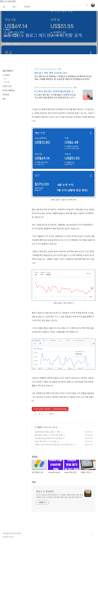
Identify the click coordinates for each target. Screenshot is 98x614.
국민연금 (6, 171)
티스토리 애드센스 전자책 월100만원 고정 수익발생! (55, 91)
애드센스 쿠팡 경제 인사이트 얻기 (50, 72)
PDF (5, 155)
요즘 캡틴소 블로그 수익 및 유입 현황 (48, 506)
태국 (4, 175)
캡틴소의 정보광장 (45, 562)
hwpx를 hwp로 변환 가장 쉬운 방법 (48, 509)
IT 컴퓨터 (38, 498)
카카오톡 (7, 158)
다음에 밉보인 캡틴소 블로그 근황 (47, 503)
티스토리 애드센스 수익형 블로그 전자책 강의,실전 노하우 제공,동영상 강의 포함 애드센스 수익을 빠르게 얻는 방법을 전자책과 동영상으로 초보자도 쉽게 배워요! (55, 96)
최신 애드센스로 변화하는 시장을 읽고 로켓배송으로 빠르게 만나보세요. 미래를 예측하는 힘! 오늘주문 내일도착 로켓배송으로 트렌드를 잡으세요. (63, 77)
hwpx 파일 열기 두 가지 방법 (45, 512)
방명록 (27, 6)
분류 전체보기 (8, 147)
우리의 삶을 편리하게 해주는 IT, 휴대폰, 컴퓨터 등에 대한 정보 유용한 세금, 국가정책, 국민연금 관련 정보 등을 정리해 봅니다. (59, 567)
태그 (14, 6)
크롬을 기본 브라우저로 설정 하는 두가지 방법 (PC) (53, 515)
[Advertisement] (63, 122)
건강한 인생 (7, 162)
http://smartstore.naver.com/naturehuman (53, 87)
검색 (87, 5)
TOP (93, 605)
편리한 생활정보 (9, 166)
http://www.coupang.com (45, 69)
